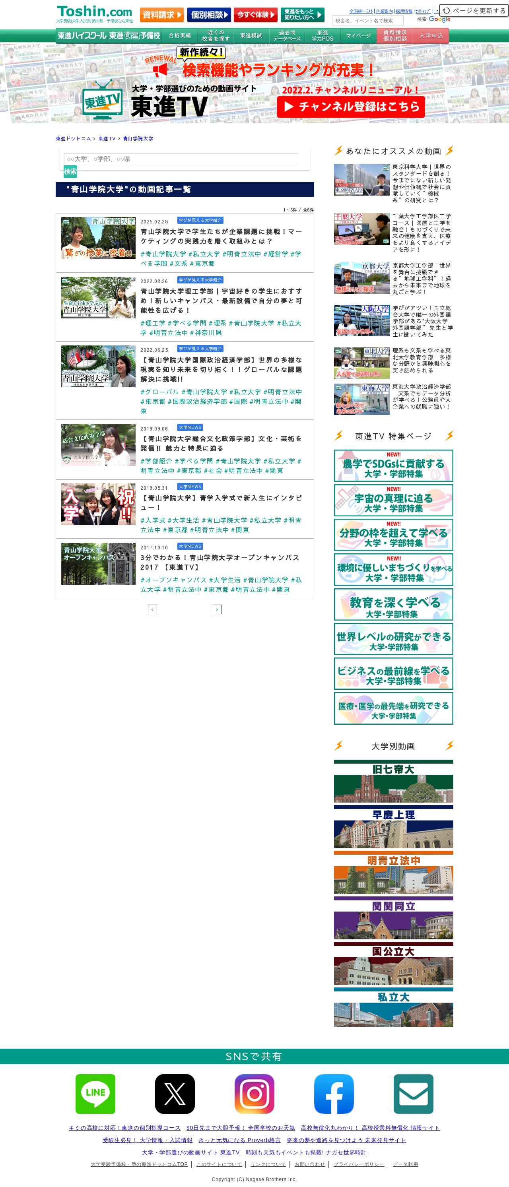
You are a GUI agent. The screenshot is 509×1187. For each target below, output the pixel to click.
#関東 (274, 470)
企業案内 (384, 11)
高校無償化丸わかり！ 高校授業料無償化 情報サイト (370, 1128)
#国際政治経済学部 (197, 401)
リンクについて (268, 1164)
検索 (70, 171)
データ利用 (405, 1164)
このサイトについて (219, 1164)
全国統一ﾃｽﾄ (361, 11)
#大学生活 (183, 520)
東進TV (107, 138)
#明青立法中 (242, 253)
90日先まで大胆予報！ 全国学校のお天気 (241, 1128)
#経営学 (276, 253)
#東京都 (202, 263)
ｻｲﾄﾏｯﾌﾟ (423, 11)
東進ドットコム (73, 138)
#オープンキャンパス (173, 579)
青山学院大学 (138, 138)
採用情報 (404, 11)
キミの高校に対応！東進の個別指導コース (125, 1128)
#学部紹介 (156, 460)
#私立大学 (204, 253)
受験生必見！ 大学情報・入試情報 (148, 1140)
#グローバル (160, 391)
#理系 (217, 322)
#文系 (178, 263)
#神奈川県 (206, 332)
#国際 (238, 401)
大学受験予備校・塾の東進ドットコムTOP (139, 1164)
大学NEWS (190, 427)
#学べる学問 (187, 322)
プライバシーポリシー (359, 1164)
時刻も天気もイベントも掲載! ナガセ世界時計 (306, 1152)
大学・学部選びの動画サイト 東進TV (191, 1152)
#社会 (213, 470)
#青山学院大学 (163, 253)
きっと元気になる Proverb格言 (239, 1140)
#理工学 (153, 322)
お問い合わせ (310, 1164)
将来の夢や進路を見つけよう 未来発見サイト (346, 1140)
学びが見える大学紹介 (200, 220)
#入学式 (153, 520)
